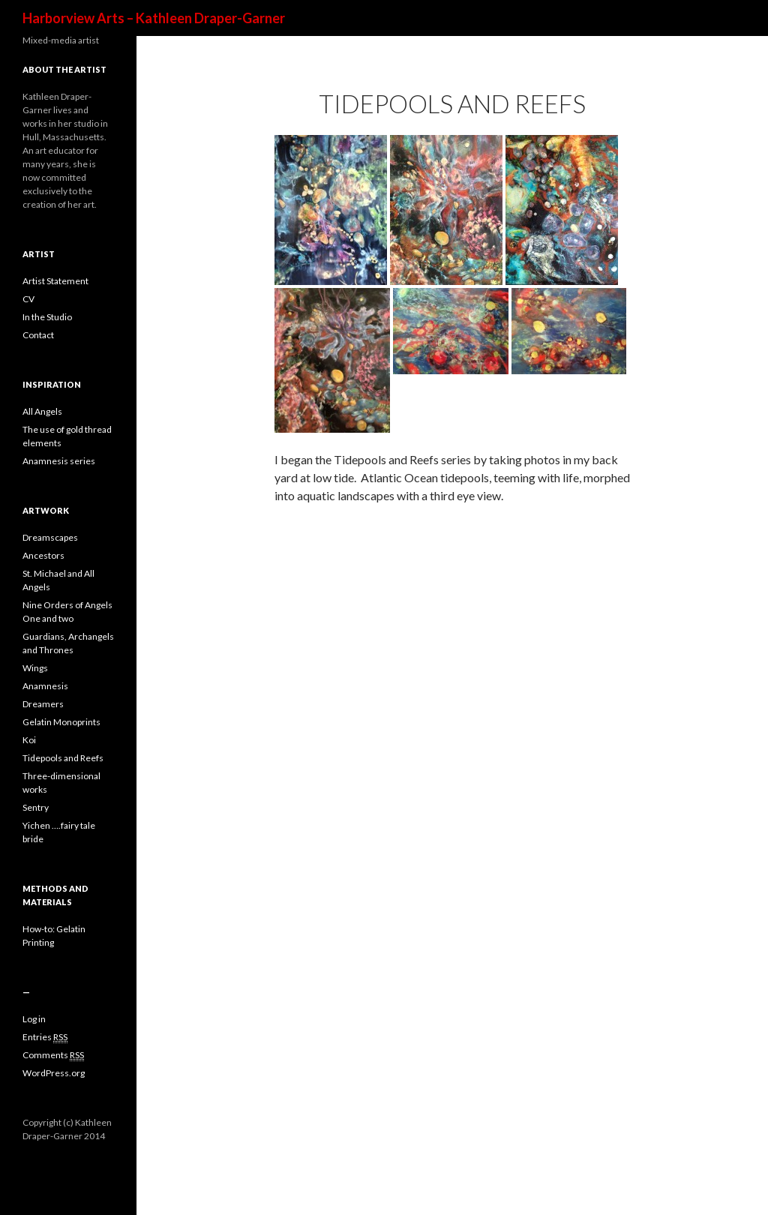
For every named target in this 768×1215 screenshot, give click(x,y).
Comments (53, 1055)
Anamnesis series (58, 460)
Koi (29, 740)
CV (28, 298)
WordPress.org (53, 1072)
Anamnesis (45, 686)
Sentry (35, 807)
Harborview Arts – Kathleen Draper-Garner (153, 18)
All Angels (42, 411)
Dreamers (43, 704)
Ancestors (43, 555)
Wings (35, 668)
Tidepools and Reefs (63, 758)
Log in (34, 1018)
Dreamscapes (50, 537)
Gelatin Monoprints (61, 722)
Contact (38, 334)
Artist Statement (55, 280)
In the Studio (47, 316)
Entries (45, 1037)
